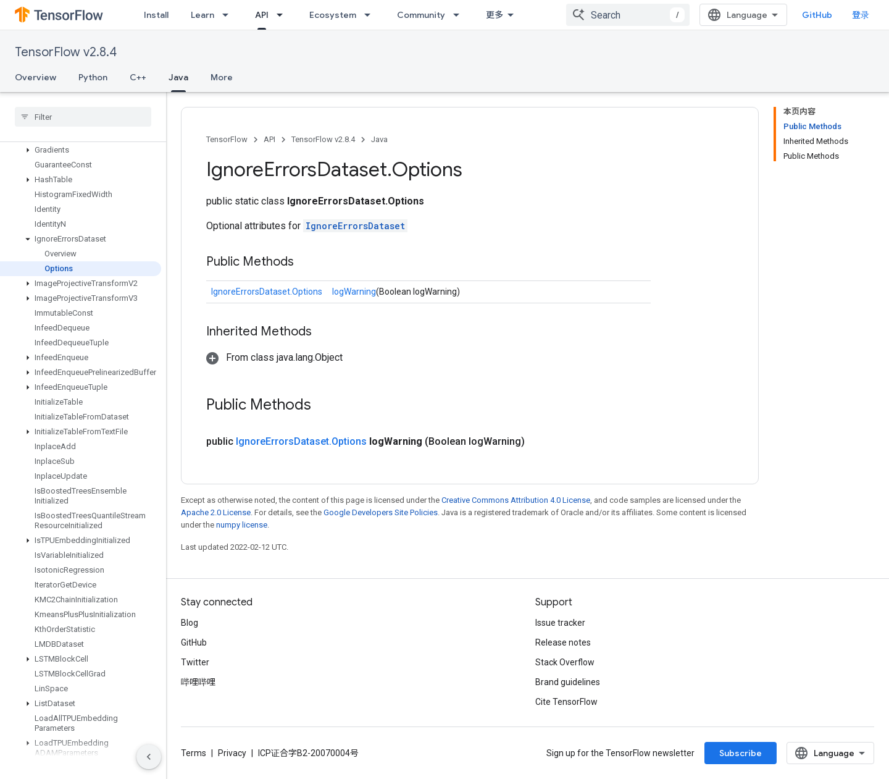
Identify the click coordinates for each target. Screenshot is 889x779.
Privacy (232, 753)
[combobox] (628, 15)
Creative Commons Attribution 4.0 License (515, 500)
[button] (80, 150)
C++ (138, 77)
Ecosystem (332, 14)
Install (156, 14)
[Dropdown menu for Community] (460, 15)
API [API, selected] (262, 14)
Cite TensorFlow (566, 702)
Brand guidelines (567, 682)
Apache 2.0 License (216, 512)
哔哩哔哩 (198, 682)
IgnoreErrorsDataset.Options (266, 292)
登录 (860, 15)
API (269, 139)
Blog (189, 623)
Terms (193, 753)
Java (379, 139)
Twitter (195, 662)
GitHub (817, 14)
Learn (202, 14)
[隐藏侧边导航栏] (148, 756)
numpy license (241, 524)
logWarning (354, 292)
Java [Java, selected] (178, 77)
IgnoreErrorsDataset (355, 226)
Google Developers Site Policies (380, 512)
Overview (35, 77)
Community (421, 14)
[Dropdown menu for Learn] (229, 15)
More (222, 77)
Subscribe (740, 753)
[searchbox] (83, 117)
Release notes (563, 642)
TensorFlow (227, 139)
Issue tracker (560, 623)
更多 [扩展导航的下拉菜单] (494, 14)
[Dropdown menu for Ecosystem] (371, 15)
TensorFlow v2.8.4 (66, 52)
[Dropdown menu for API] (283, 15)
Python (92, 77)
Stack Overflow (565, 662)
